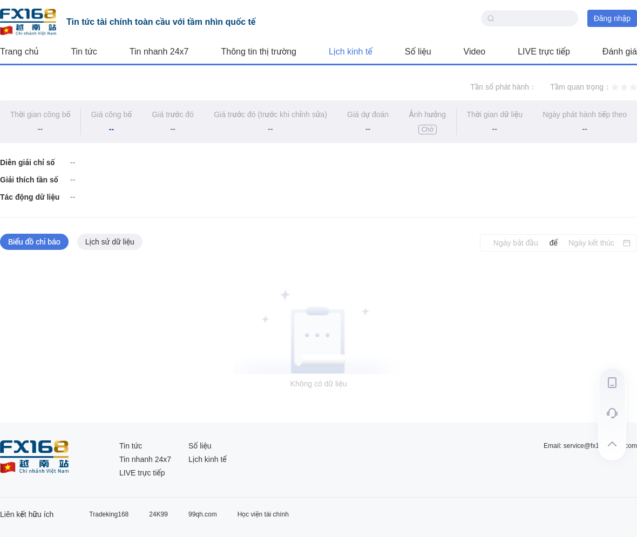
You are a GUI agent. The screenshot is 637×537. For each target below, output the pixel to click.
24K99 (158, 514)
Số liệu (418, 51)
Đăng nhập (612, 18)
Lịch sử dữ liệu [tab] (109, 241)
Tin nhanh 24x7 (159, 51)
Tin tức (84, 51)
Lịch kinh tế (350, 51)
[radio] (615, 87)
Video (475, 51)
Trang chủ (19, 51)
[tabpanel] (318, 337)
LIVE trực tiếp (544, 51)
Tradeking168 (108, 514)
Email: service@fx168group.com (590, 446)
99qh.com (202, 514)
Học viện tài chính (263, 514)
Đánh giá (619, 51)
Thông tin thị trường (258, 51)
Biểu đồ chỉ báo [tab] (34, 241)
